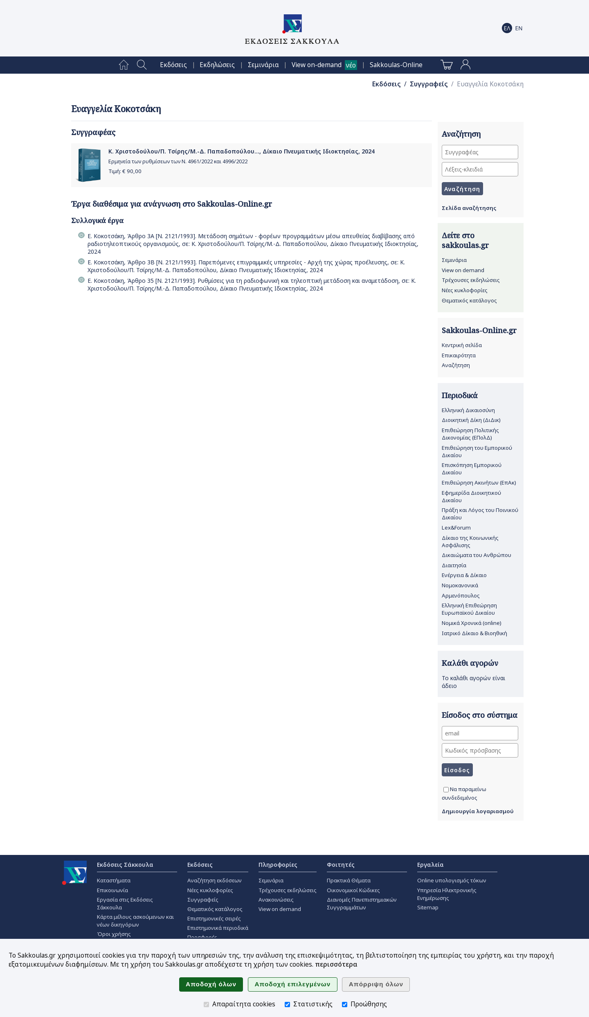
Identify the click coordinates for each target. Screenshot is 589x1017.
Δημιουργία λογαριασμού (478, 811)
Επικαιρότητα (459, 355)
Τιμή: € (125, 171)
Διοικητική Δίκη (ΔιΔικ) (471, 420)
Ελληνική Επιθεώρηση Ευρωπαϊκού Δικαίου (469, 609)
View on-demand (317, 65)
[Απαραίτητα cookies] (206, 1004)
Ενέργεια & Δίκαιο (464, 575)
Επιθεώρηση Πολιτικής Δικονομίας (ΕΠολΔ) (470, 433)
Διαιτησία (454, 565)
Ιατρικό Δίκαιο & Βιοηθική (474, 633)
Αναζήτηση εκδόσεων (214, 880)
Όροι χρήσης (114, 934)
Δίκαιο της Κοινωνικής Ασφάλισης (470, 541)
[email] (480, 733)
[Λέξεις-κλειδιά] (480, 169)
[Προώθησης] (344, 1004)
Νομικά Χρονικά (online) (471, 623)
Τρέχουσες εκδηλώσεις (471, 280)
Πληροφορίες (278, 864)
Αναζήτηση (456, 365)
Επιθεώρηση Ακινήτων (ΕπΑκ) (479, 482)
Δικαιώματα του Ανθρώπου (476, 555)
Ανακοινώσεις (276, 899)
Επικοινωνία (112, 890)
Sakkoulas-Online (396, 65)
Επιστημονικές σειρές (214, 918)
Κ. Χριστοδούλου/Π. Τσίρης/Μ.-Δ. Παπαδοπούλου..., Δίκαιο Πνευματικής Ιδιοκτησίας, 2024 (241, 151)
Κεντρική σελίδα (462, 345)
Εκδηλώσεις (217, 65)
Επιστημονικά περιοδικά (217, 927)
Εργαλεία (430, 864)
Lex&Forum (456, 527)
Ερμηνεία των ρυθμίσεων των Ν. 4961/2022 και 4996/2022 (177, 161)
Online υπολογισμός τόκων (451, 880)
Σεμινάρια (263, 65)
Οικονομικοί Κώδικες (353, 890)
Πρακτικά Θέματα (349, 880)
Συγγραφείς (429, 84)
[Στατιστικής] (287, 1004)
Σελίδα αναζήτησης (469, 208)
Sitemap (427, 907)
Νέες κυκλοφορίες (465, 290)
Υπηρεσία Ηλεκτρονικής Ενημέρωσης (447, 894)
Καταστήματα (113, 880)
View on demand (463, 270)
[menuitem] (124, 65)
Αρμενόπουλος (461, 595)
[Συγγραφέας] (480, 152)
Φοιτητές (341, 864)
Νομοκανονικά (460, 585)
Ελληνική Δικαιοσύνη (468, 410)
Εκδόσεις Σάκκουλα (125, 864)
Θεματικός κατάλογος (469, 300)
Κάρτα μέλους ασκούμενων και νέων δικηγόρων (135, 920)
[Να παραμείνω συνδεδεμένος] (446, 789)
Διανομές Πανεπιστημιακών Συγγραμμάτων (362, 903)
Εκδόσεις (173, 65)
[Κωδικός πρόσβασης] (480, 750)
